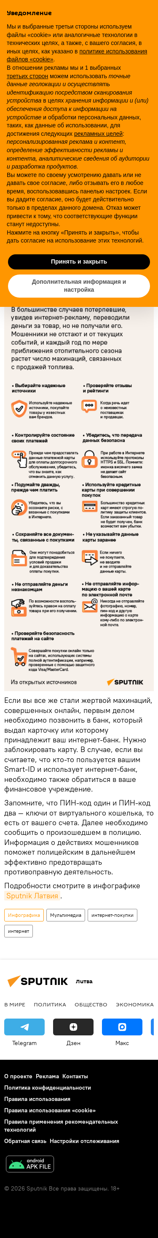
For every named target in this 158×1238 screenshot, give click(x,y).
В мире (14, 1004)
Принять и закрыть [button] (79, 261)
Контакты (75, 1076)
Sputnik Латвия (32, 895)
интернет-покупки (112, 915)
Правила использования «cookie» (50, 1110)
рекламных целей (98, 133)
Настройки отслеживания (84, 1141)
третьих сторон (27, 76)
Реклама (47, 1076)
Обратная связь (25, 1141)
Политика (50, 1004)
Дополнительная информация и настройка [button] (79, 285)
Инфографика (24, 915)
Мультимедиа (65, 915)
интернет (18, 931)
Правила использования (37, 1099)
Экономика (135, 1004)
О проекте (18, 1076)
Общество (91, 1004)
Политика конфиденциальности (47, 1087)
